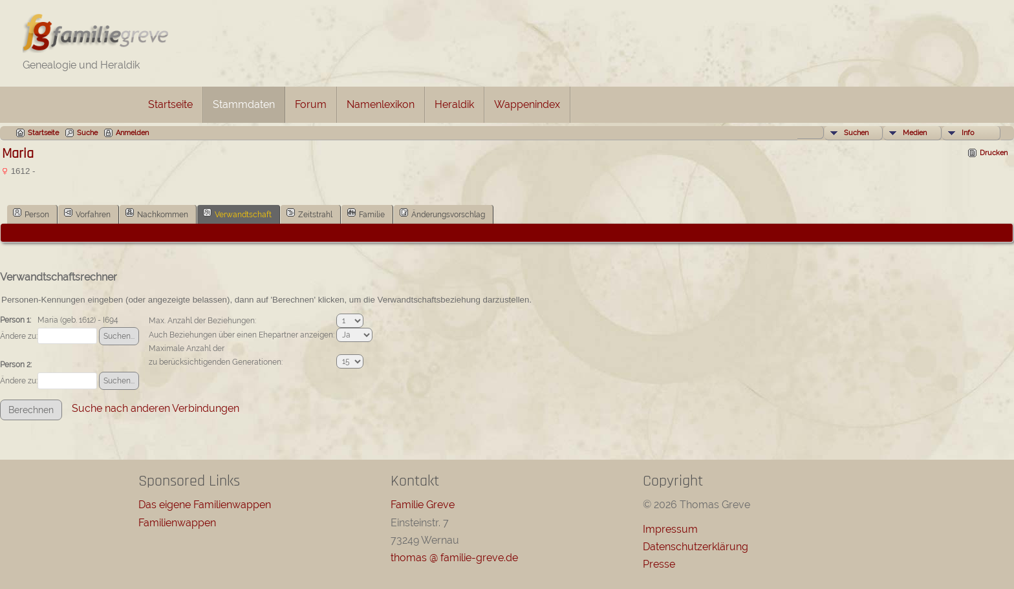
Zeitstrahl (309, 213)
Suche (87, 133)
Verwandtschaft (237, 213)
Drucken (994, 153)
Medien (915, 133)
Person (31, 213)
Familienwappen (177, 523)
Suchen (856, 133)
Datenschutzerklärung (695, 547)
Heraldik (454, 104)
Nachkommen (156, 213)
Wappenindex (527, 104)
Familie (366, 213)
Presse (659, 564)
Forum (311, 104)
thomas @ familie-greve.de (454, 558)
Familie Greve (423, 504)
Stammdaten (244, 104)
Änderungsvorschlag (442, 213)
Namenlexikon (381, 104)
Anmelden (132, 133)
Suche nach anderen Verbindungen (155, 408)
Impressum (670, 529)
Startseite (170, 104)
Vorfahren (87, 213)
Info (968, 133)
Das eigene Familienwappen (204, 504)
